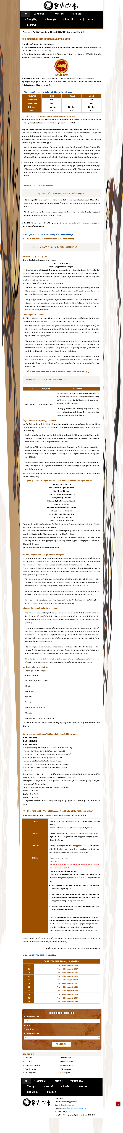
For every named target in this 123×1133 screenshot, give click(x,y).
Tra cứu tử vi (29, 1058)
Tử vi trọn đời (65, 1073)
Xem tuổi (76, 13)
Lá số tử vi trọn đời (67, 1058)
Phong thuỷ (31, 19)
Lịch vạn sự (86, 19)
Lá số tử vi (40, 13)
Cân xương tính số (67, 1065)
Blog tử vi (30, 25)
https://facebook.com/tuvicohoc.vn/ (74, 1108)
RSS (68, 1112)
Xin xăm (65, 1086)
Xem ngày (50, 19)
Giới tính (27, 1025)
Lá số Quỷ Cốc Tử (67, 1062)
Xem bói (68, 19)
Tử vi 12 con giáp (30, 1069)
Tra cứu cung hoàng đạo (33, 1065)
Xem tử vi (58, 13)
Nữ (32, 1029)
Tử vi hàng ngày (66, 1069)
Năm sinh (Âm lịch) (31, 1017)
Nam (26, 1029)
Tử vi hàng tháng (30, 1073)
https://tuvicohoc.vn (67, 1105)
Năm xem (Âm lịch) (31, 1034)
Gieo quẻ (82, 1086)
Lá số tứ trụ (29, 1062)
